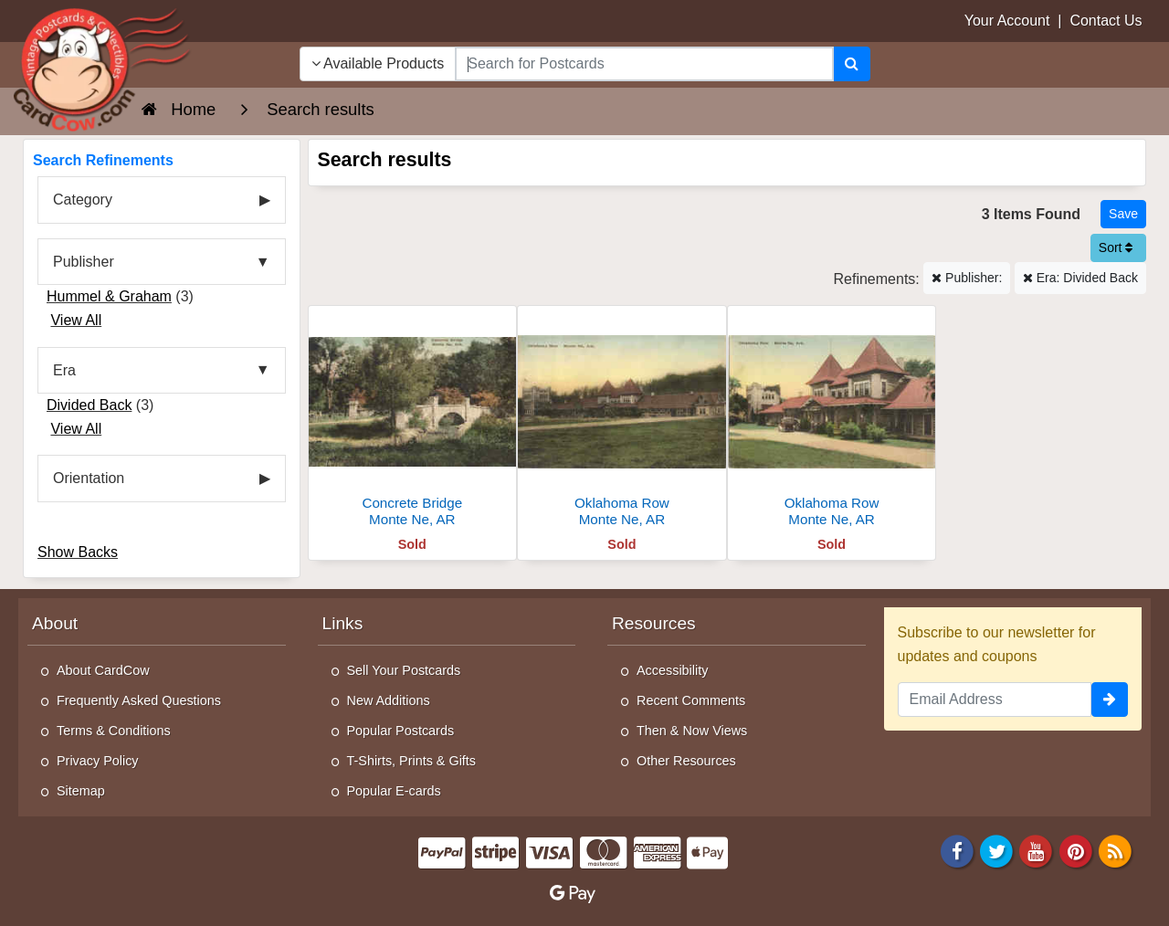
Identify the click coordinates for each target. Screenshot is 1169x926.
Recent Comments (691, 700)
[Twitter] (996, 849)
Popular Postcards (401, 730)
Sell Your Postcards (404, 670)
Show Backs (77, 552)
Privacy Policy (98, 760)
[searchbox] (644, 64)
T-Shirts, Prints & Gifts (412, 760)
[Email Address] (995, 699)
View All (75, 320)
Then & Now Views (692, 730)
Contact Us (1105, 20)
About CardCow (103, 670)
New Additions (388, 700)
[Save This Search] (1123, 214)
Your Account (1007, 20)
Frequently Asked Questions (139, 700)
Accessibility (672, 670)
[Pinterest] (1076, 849)
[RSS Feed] (1115, 849)
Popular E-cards (394, 791)
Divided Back (89, 405)
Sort (1116, 247)
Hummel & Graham (109, 296)
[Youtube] (1036, 849)
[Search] (851, 64)
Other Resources (686, 760)
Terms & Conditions (114, 730)
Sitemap (81, 791)
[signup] (1109, 699)
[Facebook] (957, 849)
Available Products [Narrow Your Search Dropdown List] (378, 63)
